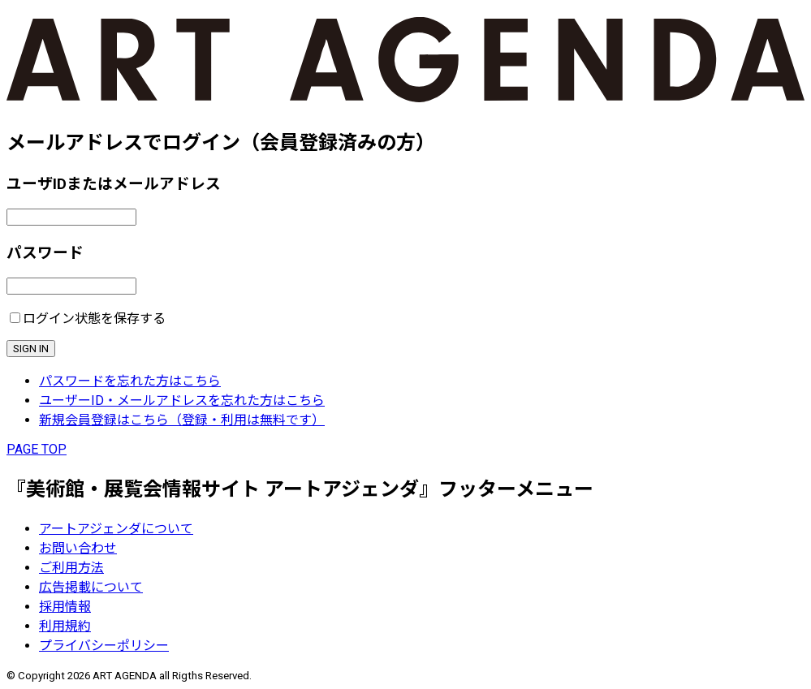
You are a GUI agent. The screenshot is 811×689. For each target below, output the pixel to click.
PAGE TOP (36, 449)
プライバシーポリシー (104, 645)
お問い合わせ (78, 548)
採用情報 (65, 606)
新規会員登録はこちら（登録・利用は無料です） (182, 420)
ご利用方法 (71, 567)
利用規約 (65, 626)
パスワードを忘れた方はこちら (130, 381)
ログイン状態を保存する (94, 318)
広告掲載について (91, 587)
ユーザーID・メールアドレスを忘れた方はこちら (182, 400)
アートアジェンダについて (116, 528)
